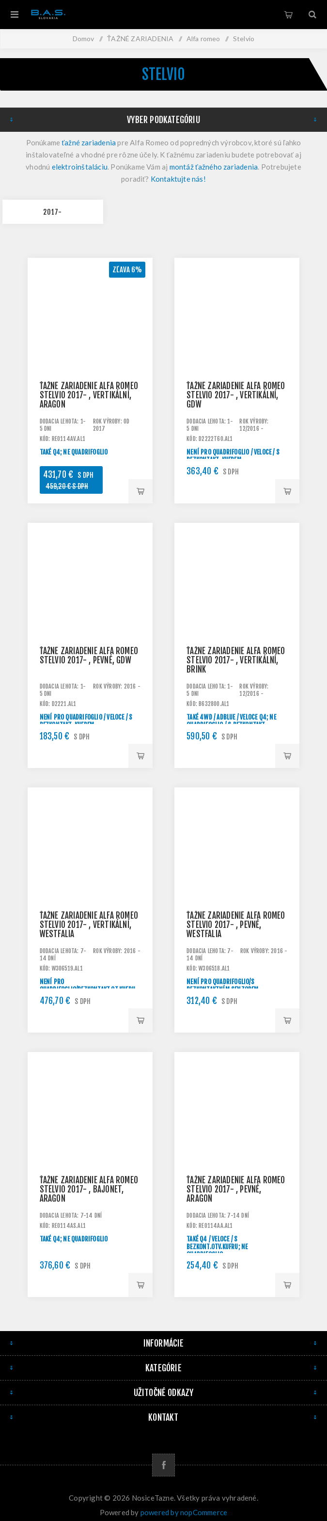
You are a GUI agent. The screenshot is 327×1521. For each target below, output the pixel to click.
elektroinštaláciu (80, 166)
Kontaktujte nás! (178, 178)
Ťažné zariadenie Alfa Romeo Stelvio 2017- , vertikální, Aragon (89, 395)
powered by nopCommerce (183, 1512)
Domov (83, 38)
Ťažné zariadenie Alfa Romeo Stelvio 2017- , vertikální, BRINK (236, 660)
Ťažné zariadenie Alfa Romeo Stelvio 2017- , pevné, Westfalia (236, 925)
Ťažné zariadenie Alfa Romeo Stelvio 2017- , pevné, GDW (89, 655)
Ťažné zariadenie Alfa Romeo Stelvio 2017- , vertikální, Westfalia (89, 925)
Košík (288, 14)
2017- (52, 212)
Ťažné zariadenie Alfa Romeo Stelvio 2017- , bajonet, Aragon (89, 1189)
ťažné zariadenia (89, 142)
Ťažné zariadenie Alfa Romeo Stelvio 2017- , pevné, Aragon (236, 1189)
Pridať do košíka (140, 491)
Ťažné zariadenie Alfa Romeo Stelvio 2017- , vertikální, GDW (236, 395)
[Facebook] (163, 1465)
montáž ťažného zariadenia (214, 166)
